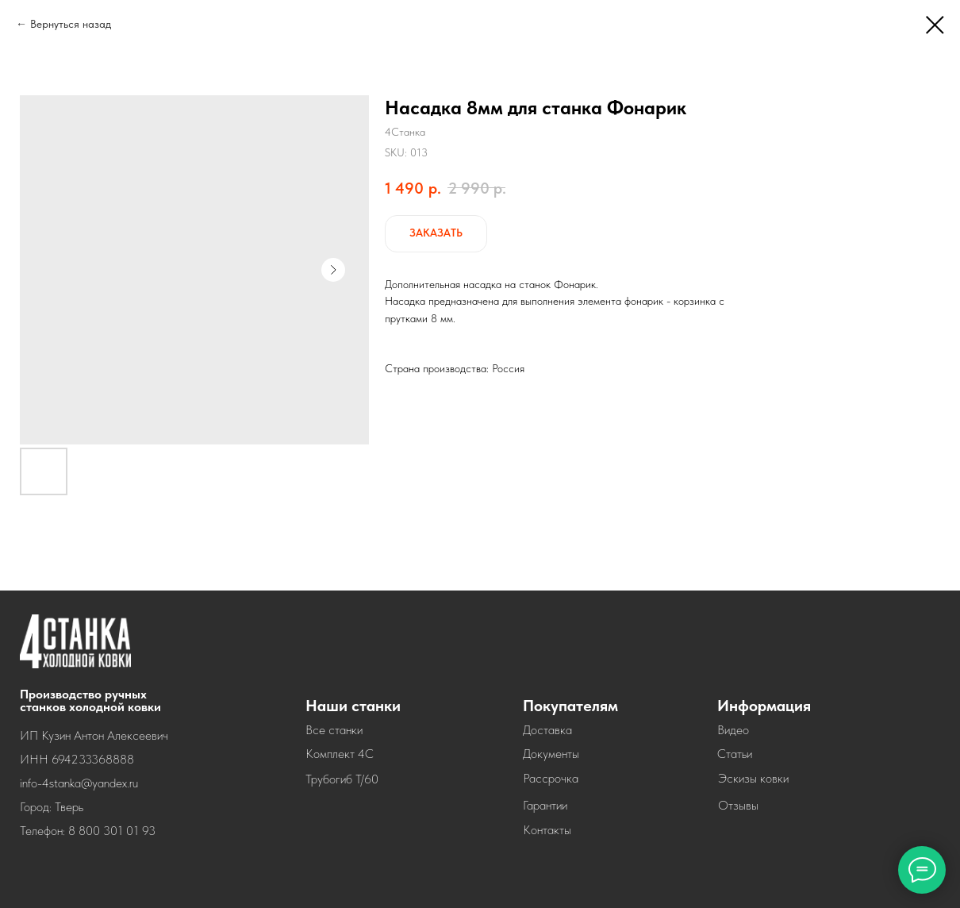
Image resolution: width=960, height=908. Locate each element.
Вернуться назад (70, 23)
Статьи (734, 753)
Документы (551, 753)
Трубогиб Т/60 (341, 779)
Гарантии (545, 805)
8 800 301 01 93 (112, 830)
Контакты (547, 829)
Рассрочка (550, 778)
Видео (733, 729)
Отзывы (738, 805)
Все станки (334, 729)
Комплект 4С (339, 753)
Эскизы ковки (753, 778)
